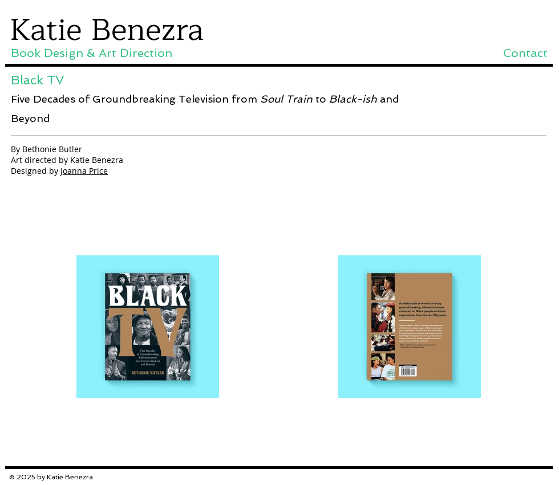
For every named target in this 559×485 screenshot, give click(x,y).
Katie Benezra (107, 30)
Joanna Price (84, 170)
